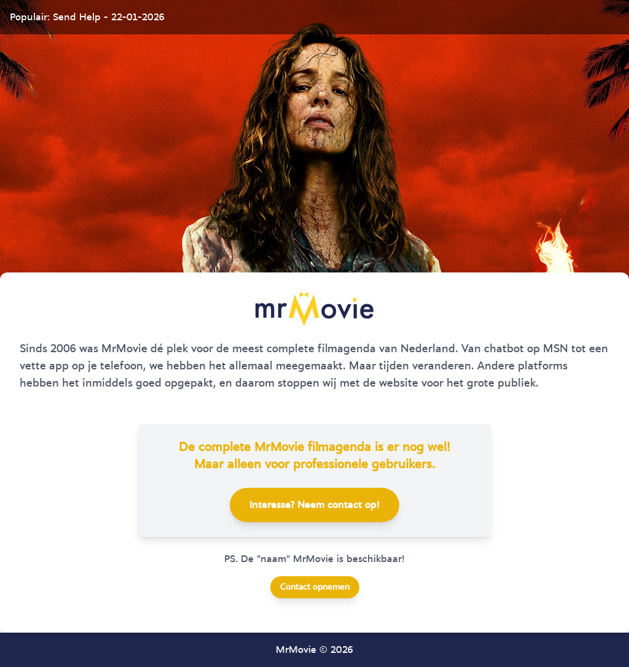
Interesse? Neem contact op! (314, 505)
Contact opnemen (315, 587)
